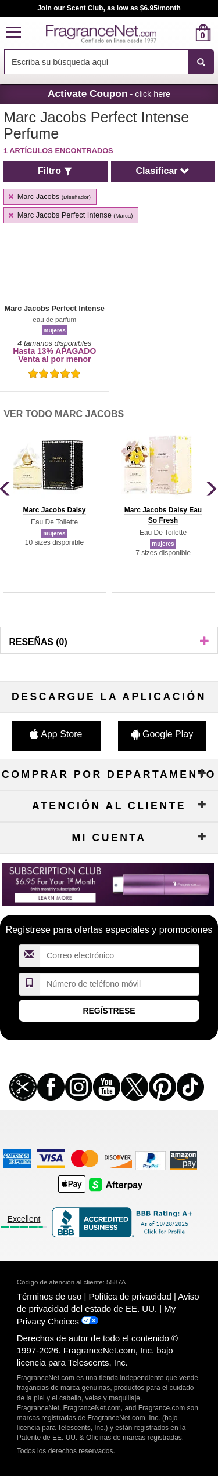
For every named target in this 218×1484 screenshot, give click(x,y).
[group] (54, 509)
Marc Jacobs (49, 196)
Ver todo (63, 414)
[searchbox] (96, 61)
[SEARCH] (201, 62)
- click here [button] (109, 93)
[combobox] (109, 62)
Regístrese (109, 1010)
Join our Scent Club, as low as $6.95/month (109, 8)
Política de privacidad (130, 1296)
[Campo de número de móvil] (119, 984)
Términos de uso (49, 1296)
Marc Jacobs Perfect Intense (70, 215)
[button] (13, 33)
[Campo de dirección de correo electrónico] (119, 955)
